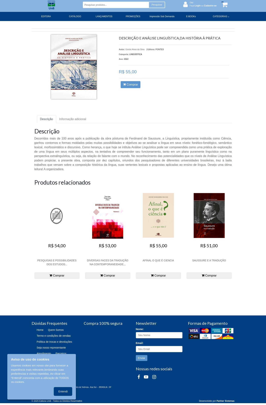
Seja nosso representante (51, 347)
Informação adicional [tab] (72, 119)
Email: (140, 343)
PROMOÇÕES (133, 16)
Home (40, 329)
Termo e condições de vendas (54, 335)
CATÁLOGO (75, 16)
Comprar (130, 84)
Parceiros (61, 353)
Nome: (140, 329)
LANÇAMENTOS (104, 16)
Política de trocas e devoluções (54, 341)
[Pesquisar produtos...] (116, 5)
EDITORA (46, 16)
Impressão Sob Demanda (162, 16)
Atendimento (44, 353)
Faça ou (203, 6)
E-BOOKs (191, 16)
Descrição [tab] (46, 119)
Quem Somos (56, 329)
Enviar (141, 358)
